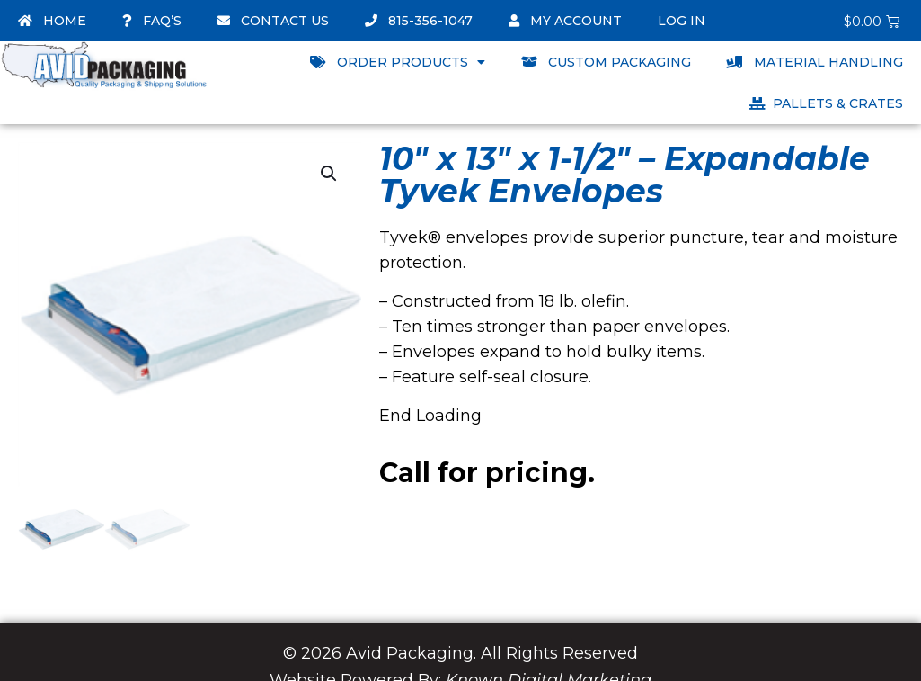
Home (52, 21)
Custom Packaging (606, 62)
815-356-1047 (419, 21)
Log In (681, 21)
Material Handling (815, 62)
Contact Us (273, 21)
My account (565, 21)
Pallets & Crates (826, 103)
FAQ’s (152, 21)
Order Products (397, 62)
